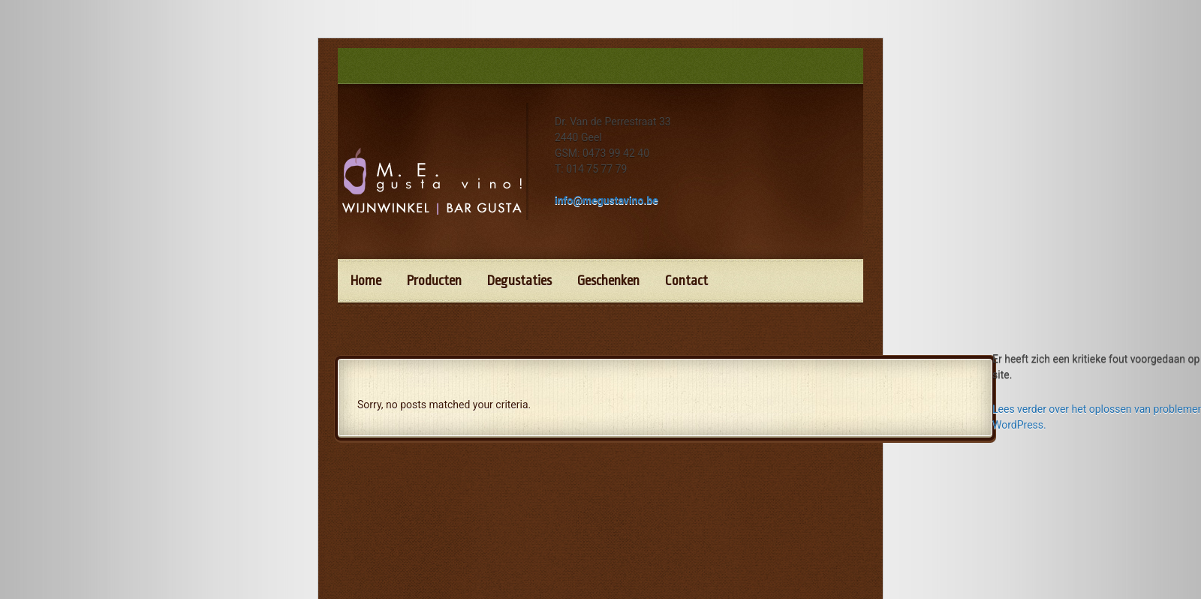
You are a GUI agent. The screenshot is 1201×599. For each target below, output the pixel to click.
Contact (686, 280)
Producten (434, 280)
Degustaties (519, 280)
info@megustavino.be (606, 200)
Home (366, 280)
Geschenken (608, 280)
